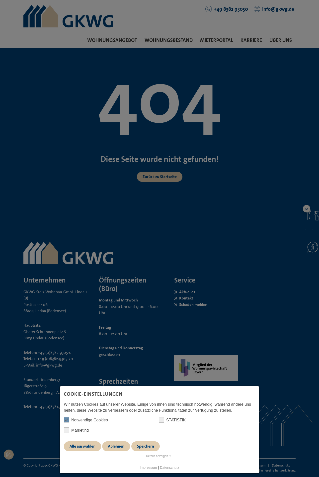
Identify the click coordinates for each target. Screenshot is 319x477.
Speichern (145, 446)
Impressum (148, 468)
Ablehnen (116, 446)
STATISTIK (172, 420)
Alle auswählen (82, 446)
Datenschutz (169, 468)
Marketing (76, 430)
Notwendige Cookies (86, 420)
